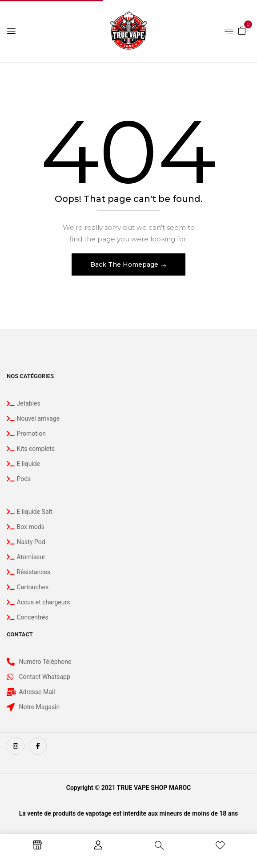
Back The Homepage (125, 264)
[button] (242, 30)
